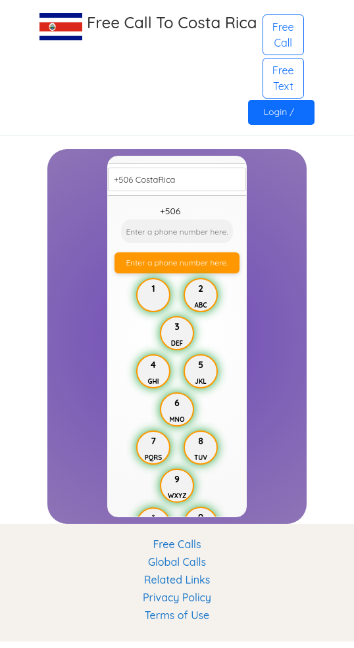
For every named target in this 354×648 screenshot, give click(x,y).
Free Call (283, 34)
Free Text (283, 78)
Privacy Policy (177, 597)
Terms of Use (177, 615)
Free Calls (177, 544)
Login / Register (281, 115)
